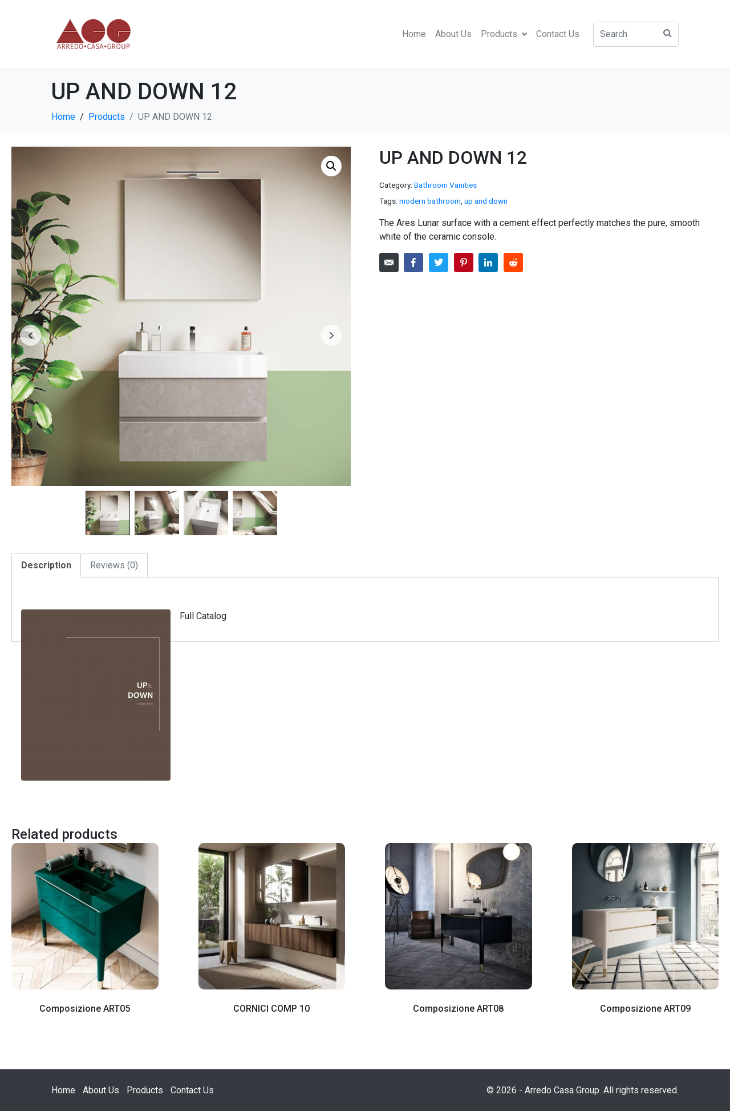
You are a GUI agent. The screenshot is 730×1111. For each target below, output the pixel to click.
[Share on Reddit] (513, 262)
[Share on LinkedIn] (488, 262)
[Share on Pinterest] (463, 262)
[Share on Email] (389, 262)
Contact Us (557, 34)
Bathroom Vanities (445, 184)
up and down (486, 200)
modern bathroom (430, 200)
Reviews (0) (114, 565)
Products (504, 34)
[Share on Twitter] (438, 262)
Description (46, 565)
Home (414, 34)
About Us (453, 34)
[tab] (46, 565)
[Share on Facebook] (413, 262)
